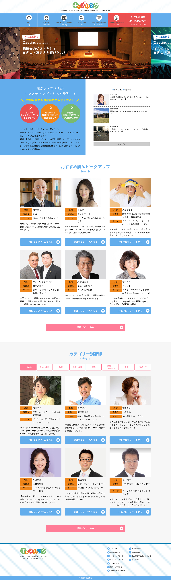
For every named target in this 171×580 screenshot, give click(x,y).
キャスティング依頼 (116, 560)
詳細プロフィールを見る (41, 242)
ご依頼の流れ (114, 563)
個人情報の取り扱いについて (141, 556)
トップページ (114, 549)
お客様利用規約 (137, 552)
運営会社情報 (136, 549)
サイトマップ (136, 560)
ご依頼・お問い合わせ (117, 571)
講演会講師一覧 (115, 552)
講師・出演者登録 (116, 567)
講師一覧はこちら (85, 327)
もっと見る (121, 144)
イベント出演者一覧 (116, 556)
